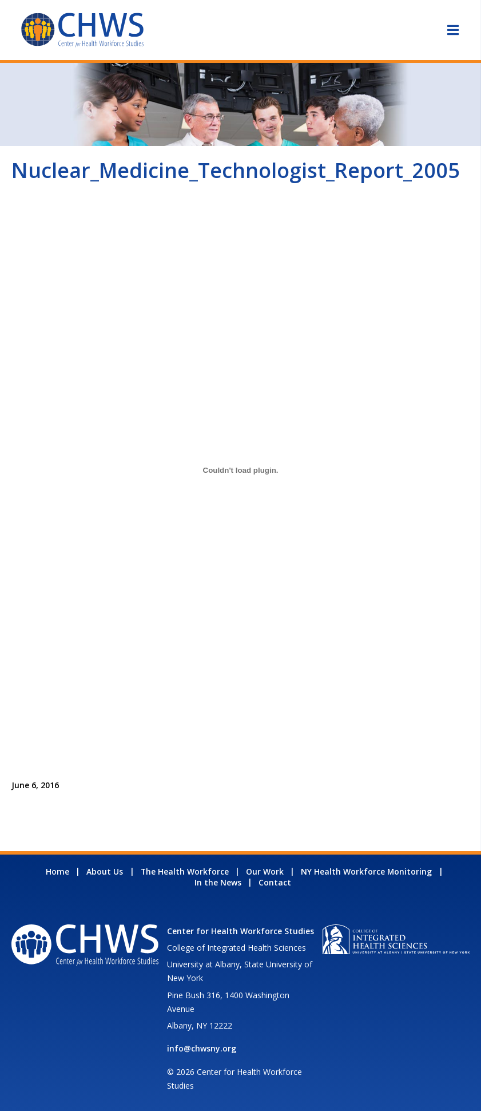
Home (57, 871)
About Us (104, 871)
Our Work (265, 871)
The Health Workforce (185, 871)
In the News (217, 882)
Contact (275, 882)
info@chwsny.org (201, 1048)
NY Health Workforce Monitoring (366, 871)
